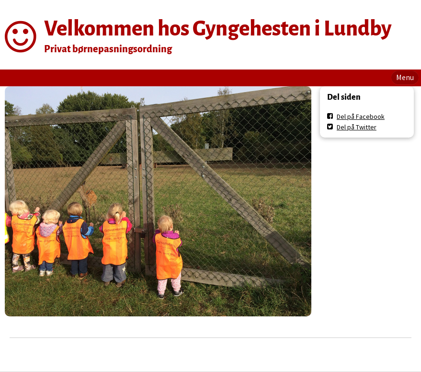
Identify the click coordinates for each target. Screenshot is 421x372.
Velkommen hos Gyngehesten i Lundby (217, 28)
